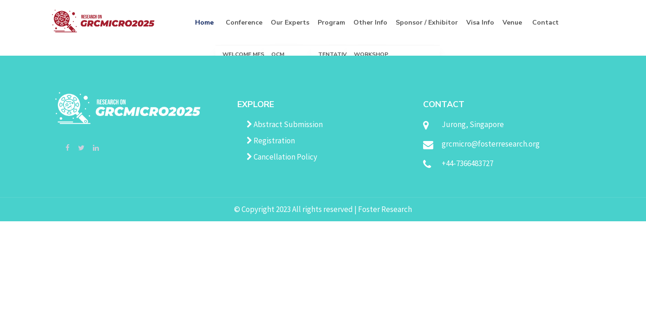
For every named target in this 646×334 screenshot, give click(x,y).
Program (331, 22)
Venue (512, 22)
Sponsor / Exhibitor (427, 22)
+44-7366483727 (467, 163)
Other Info (370, 22)
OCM (277, 54)
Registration (271, 140)
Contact (545, 22)
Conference (244, 22)
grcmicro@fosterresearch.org (491, 144)
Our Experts (290, 22)
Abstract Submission (285, 124)
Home (204, 22)
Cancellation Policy (282, 157)
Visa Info (480, 22)
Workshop (371, 54)
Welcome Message (251, 54)
